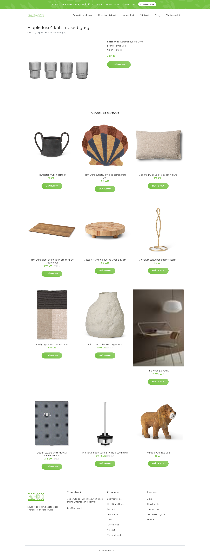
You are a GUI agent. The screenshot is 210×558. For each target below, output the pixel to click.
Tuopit (110, 522)
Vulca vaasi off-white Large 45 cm (105, 347)
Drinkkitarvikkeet (83, 16)
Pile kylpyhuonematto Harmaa (52, 347)
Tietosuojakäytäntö (156, 517)
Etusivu (30, 35)
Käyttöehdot (153, 512)
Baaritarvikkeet (107, 16)
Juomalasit (128, 16)
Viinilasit (144, 16)
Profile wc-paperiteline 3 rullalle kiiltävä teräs (105, 455)
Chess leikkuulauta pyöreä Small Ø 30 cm (105, 262)
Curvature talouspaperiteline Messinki (158, 262)
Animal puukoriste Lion (158, 455)
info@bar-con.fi (75, 511)
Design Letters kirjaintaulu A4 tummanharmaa (52, 457)
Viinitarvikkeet (114, 537)
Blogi (157, 16)
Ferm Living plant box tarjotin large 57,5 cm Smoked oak (52, 264)
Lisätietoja (119, 67)
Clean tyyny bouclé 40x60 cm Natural (158, 177)
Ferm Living (138, 44)
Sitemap (151, 522)
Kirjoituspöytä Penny (158, 373)
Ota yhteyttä (153, 506)
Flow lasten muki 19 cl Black (52, 177)
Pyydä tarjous (147, 4)
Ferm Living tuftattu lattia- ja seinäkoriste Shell (105, 179)
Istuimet (111, 512)
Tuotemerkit (173, 16)
